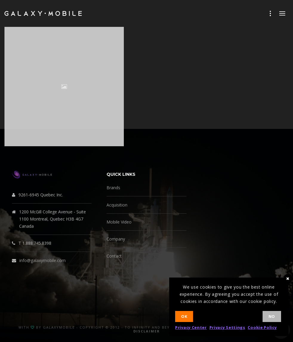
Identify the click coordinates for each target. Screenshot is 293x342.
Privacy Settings (227, 327)
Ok (184, 316)
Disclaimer (146, 331)
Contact (114, 256)
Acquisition (117, 205)
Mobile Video (119, 222)
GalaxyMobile (59, 327)
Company (116, 239)
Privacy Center (191, 327)
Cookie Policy (262, 327)
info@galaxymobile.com (42, 260)
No (272, 316)
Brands (113, 187)
